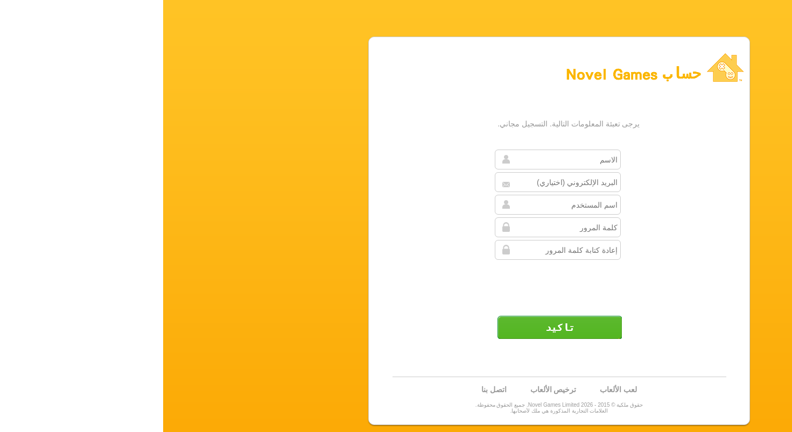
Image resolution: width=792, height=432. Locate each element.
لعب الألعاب (455, 389)
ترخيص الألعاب (390, 389)
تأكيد (396, 327)
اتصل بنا (331, 389)
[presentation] (395, 283)
